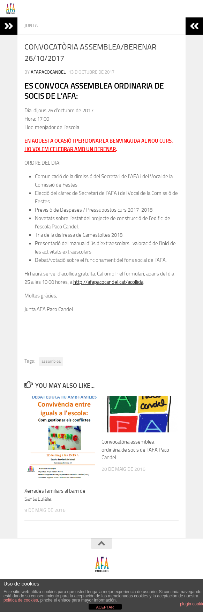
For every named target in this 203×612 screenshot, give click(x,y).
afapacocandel (48, 72)
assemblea (51, 361)
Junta (31, 26)
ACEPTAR (105, 607)
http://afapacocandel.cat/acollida (108, 282)
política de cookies (20, 600)
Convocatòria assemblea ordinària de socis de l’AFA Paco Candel (135, 450)
